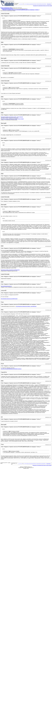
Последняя (48, 463)
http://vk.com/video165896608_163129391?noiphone (11, 368)
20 (39, 463)
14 (32, 463)
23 (43, 463)
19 (38, 463)
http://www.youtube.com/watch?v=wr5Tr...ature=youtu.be (12, 116)
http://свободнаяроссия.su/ (6, 286)
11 (28, 463)
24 (44, 463)
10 (27, 463)
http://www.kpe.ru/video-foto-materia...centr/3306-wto (26, 306)
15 (33, 463)
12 (29, 463)
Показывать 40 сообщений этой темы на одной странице (42, 5)
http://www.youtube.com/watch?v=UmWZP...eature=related (12, 118)
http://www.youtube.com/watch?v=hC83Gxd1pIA (10, 269)
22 (42, 463)
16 (34, 463)
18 (37, 463)
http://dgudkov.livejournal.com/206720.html (9, 298)
